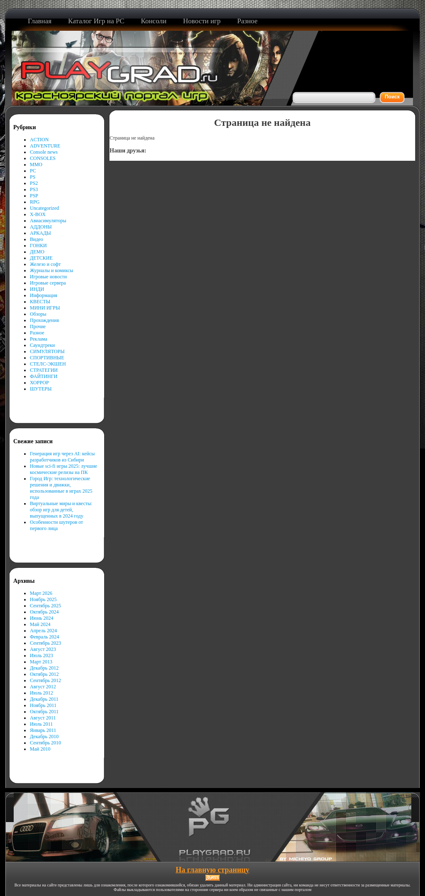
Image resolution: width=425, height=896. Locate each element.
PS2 (34, 183)
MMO (36, 164)
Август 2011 (43, 718)
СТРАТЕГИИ (44, 370)
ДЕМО (37, 252)
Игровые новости (48, 277)
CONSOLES (43, 158)
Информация (43, 295)
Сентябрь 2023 (45, 643)
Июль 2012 (41, 693)
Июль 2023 (41, 655)
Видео (36, 239)
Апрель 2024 (43, 630)
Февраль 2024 (44, 637)
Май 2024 (40, 624)
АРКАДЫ (40, 233)
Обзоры (38, 314)
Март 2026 (41, 593)
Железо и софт (45, 264)
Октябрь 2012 (44, 674)
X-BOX (38, 214)
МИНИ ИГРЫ (45, 308)
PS (32, 177)
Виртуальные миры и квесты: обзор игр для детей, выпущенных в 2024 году (61, 510)
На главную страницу (212, 870)
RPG (34, 202)
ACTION (39, 139)
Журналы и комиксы (51, 270)
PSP (34, 196)
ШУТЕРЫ (40, 389)
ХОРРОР (39, 382)
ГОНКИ (38, 245)
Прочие (38, 326)
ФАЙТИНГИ (43, 376)
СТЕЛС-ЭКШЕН (48, 364)
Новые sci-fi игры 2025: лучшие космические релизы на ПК (63, 469)
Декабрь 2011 (44, 699)
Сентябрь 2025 (45, 606)
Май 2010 (40, 749)
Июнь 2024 (42, 618)
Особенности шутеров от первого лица (56, 525)
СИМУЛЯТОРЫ (47, 351)
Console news (44, 152)
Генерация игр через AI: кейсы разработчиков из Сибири (62, 457)
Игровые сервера (48, 283)
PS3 (34, 189)
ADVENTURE (45, 146)
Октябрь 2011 (44, 711)
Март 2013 (41, 662)
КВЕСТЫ (40, 301)
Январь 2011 (43, 730)
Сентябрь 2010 (45, 743)
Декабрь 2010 (44, 736)
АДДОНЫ (41, 227)
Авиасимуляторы (48, 220)
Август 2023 (43, 649)
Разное (37, 333)
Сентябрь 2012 (45, 680)
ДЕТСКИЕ (41, 258)
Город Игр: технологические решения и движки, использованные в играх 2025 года (61, 488)
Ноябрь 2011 (43, 705)
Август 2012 (43, 687)
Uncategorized (44, 208)
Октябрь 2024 (44, 612)
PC (33, 171)
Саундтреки (42, 345)
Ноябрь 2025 (43, 599)
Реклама (38, 339)
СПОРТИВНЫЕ (47, 358)
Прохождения (44, 320)
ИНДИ (37, 289)
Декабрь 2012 (44, 668)
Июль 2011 (41, 724)
